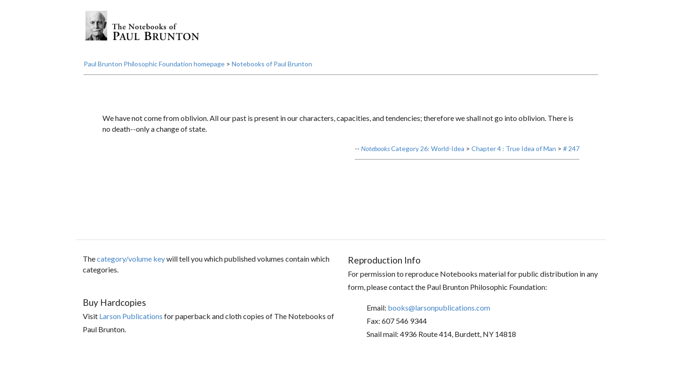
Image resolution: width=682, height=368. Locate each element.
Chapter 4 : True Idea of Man (513, 148)
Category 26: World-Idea (412, 148)
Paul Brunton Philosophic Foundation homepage (154, 64)
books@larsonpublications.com (439, 307)
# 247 (571, 148)
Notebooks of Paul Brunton (272, 64)
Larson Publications (131, 316)
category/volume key (131, 258)
